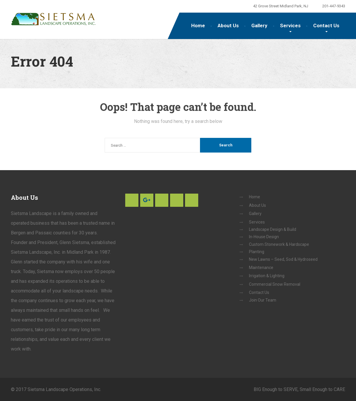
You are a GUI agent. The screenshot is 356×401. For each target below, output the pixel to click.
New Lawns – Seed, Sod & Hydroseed (283, 259)
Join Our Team (262, 300)
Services (290, 25)
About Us (228, 25)
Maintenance (261, 267)
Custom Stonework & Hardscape (279, 244)
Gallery (259, 25)
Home (198, 25)
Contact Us (326, 25)
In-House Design (264, 236)
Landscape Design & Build (272, 229)
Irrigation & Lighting (266, 275)
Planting (256, 251)
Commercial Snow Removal (274, 284)
